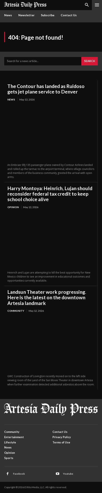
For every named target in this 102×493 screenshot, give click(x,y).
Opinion (13, 207)
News (11, 99)
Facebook (19, 473)
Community (15, 310)
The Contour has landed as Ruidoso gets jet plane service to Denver (46, 89)
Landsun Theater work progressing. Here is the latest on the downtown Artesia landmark (46, 297)
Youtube (68, 473)
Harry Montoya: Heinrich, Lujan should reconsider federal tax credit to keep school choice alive (49, 193)
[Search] (89, 61)
